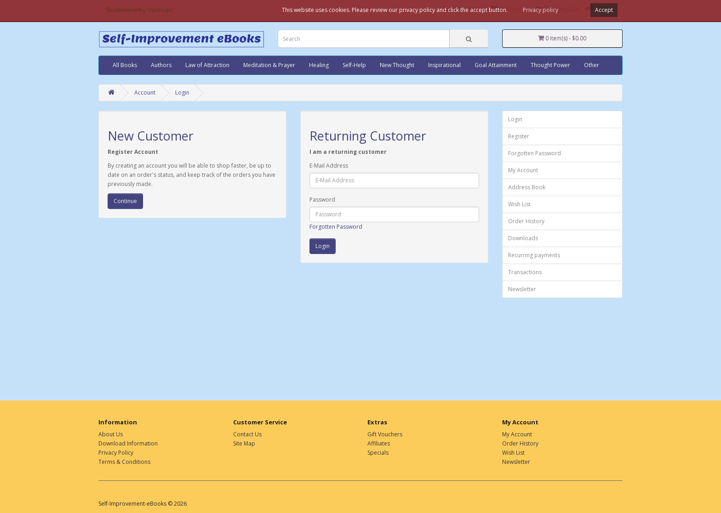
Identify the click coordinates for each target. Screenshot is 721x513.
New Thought (397, 65)
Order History (526, 221)
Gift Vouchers (384, 434)
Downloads (523, 238)
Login (182, 92)
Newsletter (522, 289)
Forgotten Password (335, 227)
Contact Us (247, 434)
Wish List (519, 204)
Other (591, 65)
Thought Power (550, 65)
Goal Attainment (496, 65)
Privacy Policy (115, 453)
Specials (378, 453)
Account (144, 92)
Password (322, 199)
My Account (523, 170)
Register (518, 136)
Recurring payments (534, 255)
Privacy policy (540, 10)
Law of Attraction (207, 65)
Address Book (526, 187)
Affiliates (378, 443)
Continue (125, 201)
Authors (161, 65)
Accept (604, 10)
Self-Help (354, 65)
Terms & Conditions (124, 462)
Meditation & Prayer (269, 65)
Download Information (128, 443)
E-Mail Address (328, 165)
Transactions (525, 272)
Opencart (160, 10)
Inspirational (444, 65)
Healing (319, 65)
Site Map (244, 443)
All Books (125, 65)
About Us (110, 434)
